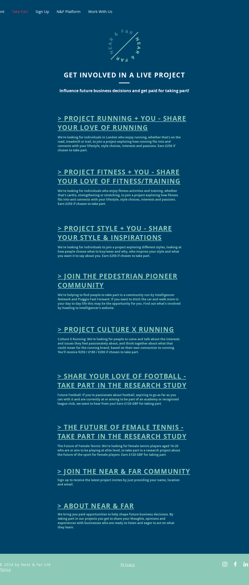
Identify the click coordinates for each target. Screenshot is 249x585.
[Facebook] (235, 564)
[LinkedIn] (245, 564)
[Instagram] (225, 564)
